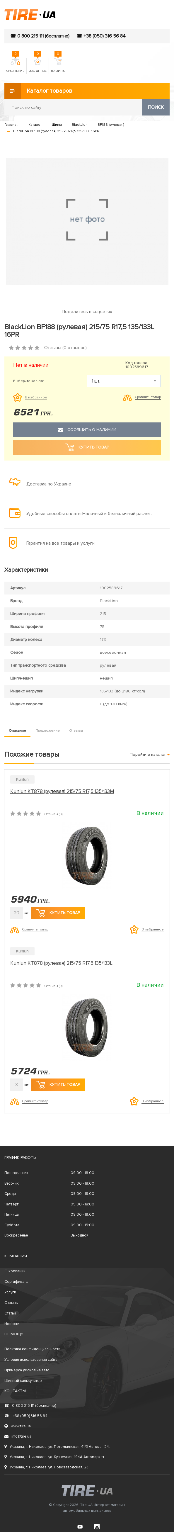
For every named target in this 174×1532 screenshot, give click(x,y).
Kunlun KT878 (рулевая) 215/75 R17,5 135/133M (62, 791)
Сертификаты (16, 1281)
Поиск (156, 107)
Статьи (10, 1313)
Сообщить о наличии (87, 429)
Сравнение (15, 65)
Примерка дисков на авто (27, 1370)
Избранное (38, 65)
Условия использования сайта (30, 1359)
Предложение (47, 730)
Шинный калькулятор (23, 1380)
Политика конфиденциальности (32, 1349)
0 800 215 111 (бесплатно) (30, 1405)
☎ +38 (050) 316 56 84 (101, 36)
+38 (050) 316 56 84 (25, 1416)
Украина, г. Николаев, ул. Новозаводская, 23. (46, 1467)
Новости (11, 1324)
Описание (17, 730)
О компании (14, 1271)
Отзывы (76, 730)
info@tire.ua (17, 1436)
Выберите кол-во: (28, 381)
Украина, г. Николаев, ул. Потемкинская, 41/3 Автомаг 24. (57, 1446)
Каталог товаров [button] (38, 91)
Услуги (10, 1292)
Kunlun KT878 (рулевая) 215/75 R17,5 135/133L (61, 963)
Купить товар (58, 912)
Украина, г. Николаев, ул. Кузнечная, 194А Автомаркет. (54, 1457)
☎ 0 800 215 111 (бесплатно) (39, 36)
